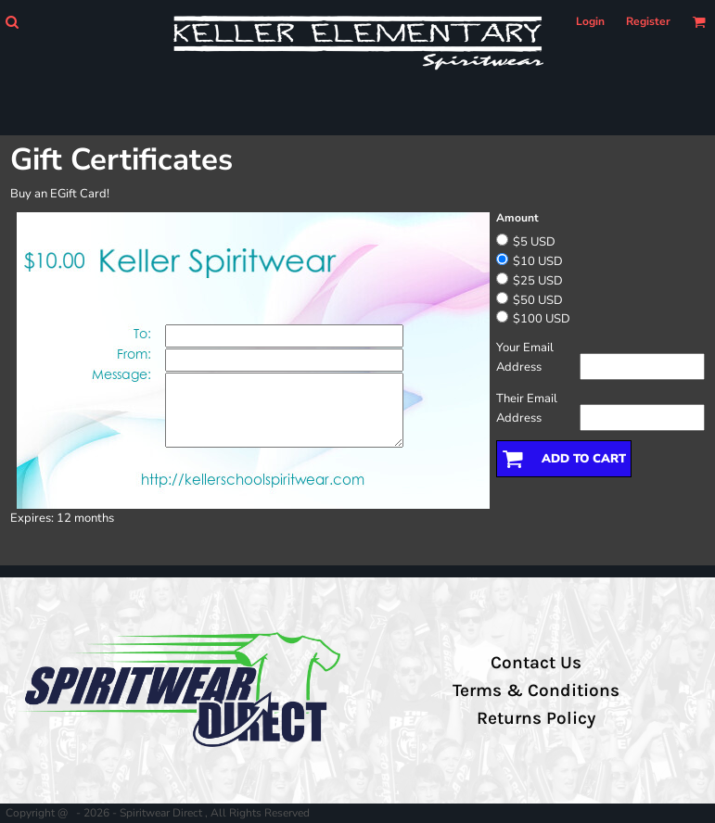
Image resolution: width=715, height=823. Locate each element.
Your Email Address (525, 357)
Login (590, 21)
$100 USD (541, 318)
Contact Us (536, 662)
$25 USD (538, 280)
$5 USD (534, 242)
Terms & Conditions (536, 690)
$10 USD (538, 261)
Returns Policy (536, 718)
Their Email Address (526, 408)
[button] (12, 22)
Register (648, 21)
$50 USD (538, 300)
